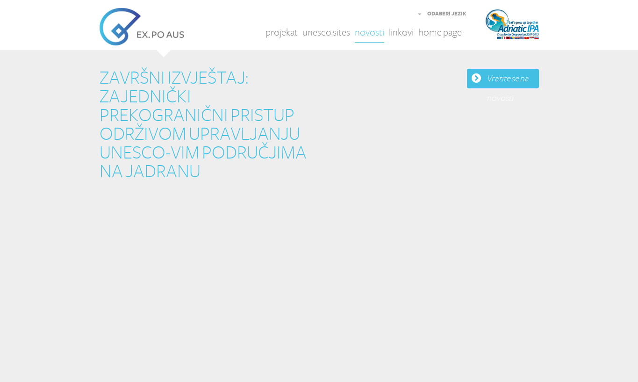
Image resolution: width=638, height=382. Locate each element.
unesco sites (326, 32)
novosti (369, 32)
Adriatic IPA (526, 27)
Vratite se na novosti (508, 80)
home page (440, 32)
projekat (281, 32)
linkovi (401, 32)
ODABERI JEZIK (446, 14)
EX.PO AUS (142, 27)
